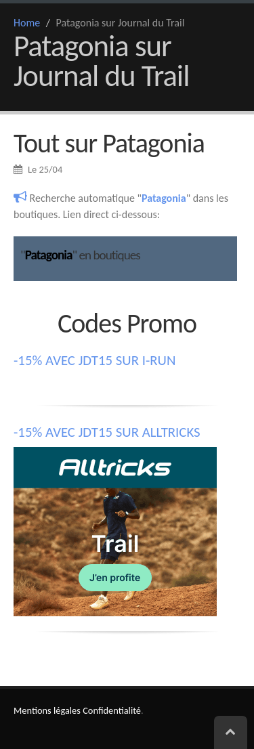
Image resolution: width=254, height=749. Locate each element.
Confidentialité (112, 710)
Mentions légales (47, 710)
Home (27, 22)
